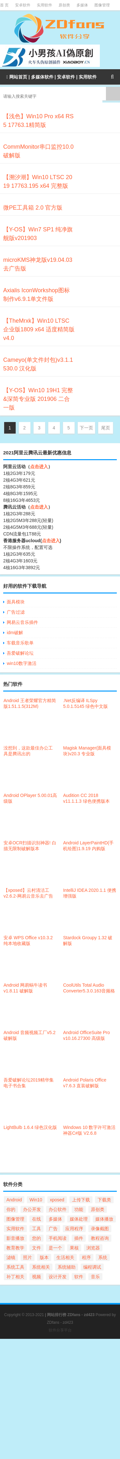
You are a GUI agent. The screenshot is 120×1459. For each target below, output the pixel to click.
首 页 (4, 5)
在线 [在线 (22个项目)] (36, 1219)
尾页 (105, 427)
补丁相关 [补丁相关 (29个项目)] (15, 1276)
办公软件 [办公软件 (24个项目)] (58, 1209)
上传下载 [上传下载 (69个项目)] (81, 1199)
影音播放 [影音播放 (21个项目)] (15, 1238)
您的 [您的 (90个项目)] (36, 1238)
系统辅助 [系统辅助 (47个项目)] (67, 1267)
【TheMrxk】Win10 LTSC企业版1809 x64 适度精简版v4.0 (39, 329)
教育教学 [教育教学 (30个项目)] (15, 1247)
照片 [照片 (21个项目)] (27, 1257)
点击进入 (39, 466)
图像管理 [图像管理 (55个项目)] (15, 1219)
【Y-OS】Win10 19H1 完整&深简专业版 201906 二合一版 (38, 399)
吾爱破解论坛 (20, 653)
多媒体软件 (42, 76)
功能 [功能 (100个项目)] (78, 1209)
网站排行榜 (56, 1315)
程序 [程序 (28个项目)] (86, 1257)
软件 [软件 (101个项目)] (78, 1276)
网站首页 (18, 76)
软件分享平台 (60, 1330)
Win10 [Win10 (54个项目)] (35, 1199)
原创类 (64, 5)
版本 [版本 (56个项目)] (44, 1257)
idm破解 (15, 632)
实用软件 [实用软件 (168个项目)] (15, 1228)
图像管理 (102, 5)
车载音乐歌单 (20, 642)
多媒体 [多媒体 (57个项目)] (55, 1219)
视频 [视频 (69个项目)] (36, 1276)
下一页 (86, 427)
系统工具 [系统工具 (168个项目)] (15, 1267)
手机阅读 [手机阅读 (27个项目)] (58, 1238)
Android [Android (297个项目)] (14, 1199)
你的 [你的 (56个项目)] (10, 1209)
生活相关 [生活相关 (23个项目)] (65, 1257)
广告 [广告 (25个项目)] (53, 1228)
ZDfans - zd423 (60, 1322)
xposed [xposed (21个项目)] (57, 1199)
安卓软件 (22, 5)
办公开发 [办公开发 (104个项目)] (32, 1209)
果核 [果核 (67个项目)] (74, 1247)
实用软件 (44, 5)
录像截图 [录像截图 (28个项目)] (100, 1228)
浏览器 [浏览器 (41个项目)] (93, 1247)
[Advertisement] (60, 1399)
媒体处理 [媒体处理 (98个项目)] (79, 1219)
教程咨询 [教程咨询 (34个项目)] (100, 1238)
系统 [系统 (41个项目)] (102, 1257)
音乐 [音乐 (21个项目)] (95, 1276)
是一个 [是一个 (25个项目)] (55, 1247)
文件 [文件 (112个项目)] (36, 1247)
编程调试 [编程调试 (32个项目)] (92, 1267)
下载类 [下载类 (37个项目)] (104, 1199)
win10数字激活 (21, 663)
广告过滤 (16, 612)
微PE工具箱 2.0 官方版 (32, 207)
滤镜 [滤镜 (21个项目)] (10, 1257)
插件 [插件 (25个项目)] (78, 1238)
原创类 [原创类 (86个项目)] (97, 1209)
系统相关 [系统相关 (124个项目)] (41, 1267)
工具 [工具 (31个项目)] (36, 1228)
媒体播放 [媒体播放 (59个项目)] (104, 1219)
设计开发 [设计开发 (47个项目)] (58, 1276)
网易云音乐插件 (22, 622)
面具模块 (16, 601)
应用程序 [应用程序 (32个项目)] (74, 1228)
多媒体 (82, 5)
